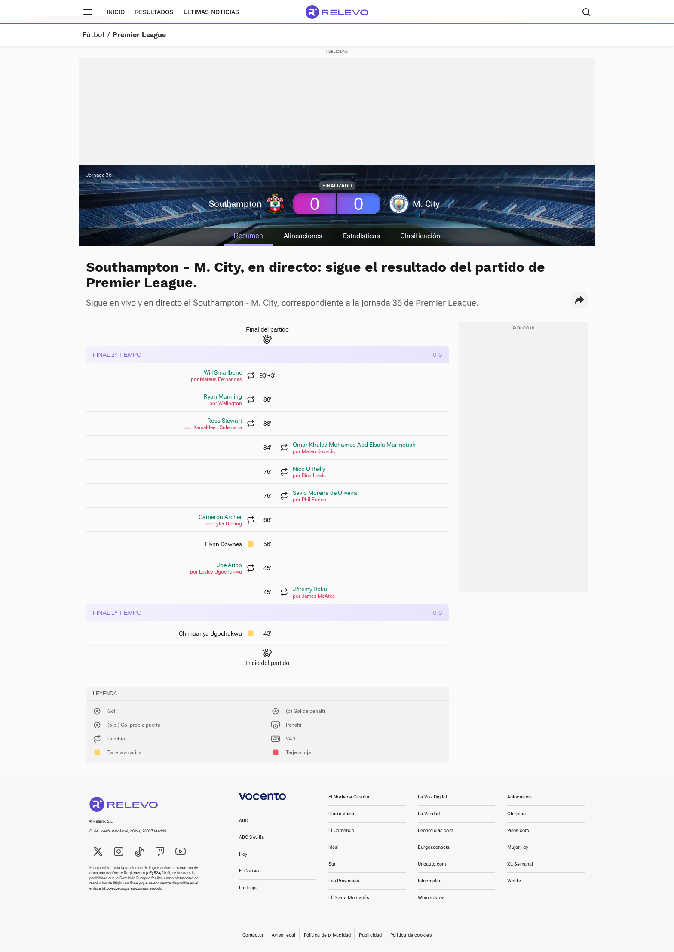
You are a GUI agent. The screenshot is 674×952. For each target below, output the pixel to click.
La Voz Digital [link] (432, 797)
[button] (579, 299)
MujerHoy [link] (517, 847)
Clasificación (421, 236)
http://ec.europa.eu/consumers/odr (131, 888)
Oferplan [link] (516, 814)
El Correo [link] (249, 871)
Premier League (139, 35)
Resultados (154, 12)
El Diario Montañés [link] (348, 897)
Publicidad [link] (370, 935)
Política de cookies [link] (411, 935)
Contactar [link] (252, 935)
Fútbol (93, 35)
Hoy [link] (243, 854)
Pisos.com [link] (518, 830)
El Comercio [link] (341, 830)
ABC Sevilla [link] (251, 837)
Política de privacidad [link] (327, 935)
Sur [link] (332, 864)
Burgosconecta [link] (434, 847)
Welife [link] (514, 881)
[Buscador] (586, 12)
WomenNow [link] (431, 897)
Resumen (247, 236)
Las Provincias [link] (343, 881)
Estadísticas (361, 236)
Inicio (116, 12)
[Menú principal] (87, 12)
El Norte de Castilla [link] (348, 797)
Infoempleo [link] (429, 881)
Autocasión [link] (519, 797)
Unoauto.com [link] (432, 864)
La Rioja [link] (248, 888)
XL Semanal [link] (520, 864)
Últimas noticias (211, 12)
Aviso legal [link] (283, 935)
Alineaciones (303, 236)
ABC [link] (243, 820)
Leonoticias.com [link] (435, 830)
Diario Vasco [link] (341, 814)
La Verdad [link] (429, 814)
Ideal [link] (333, 847)
